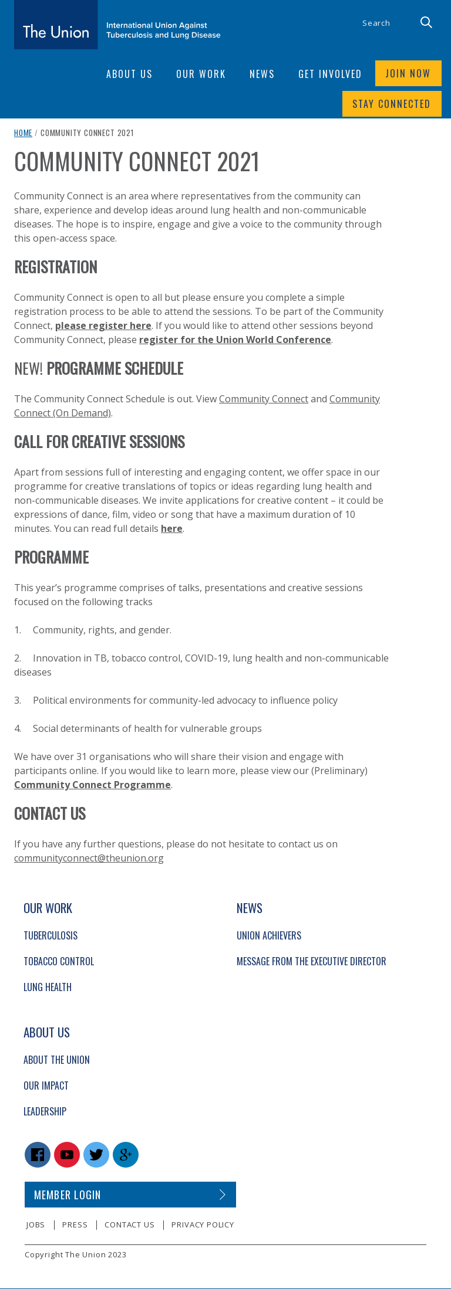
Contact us (129, 1225)
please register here (103, 326)
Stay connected (391, 104)
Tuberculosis (50, 937)
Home (23, 134)
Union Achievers (269, 937)
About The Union (56, 1061)
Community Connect (263, 400)
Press (74, 1225)
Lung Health (47, 988)
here (172, 529)
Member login (68, 1195)
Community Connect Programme (92, 785)
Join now (408, 74)
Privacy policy (202, 1225)
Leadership (44, 1112)
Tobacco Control (58, 962)
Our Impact (46, 1087)
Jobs (35, 1225)
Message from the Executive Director (311, 962)
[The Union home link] (117, 24)
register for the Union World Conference (235, 340)
